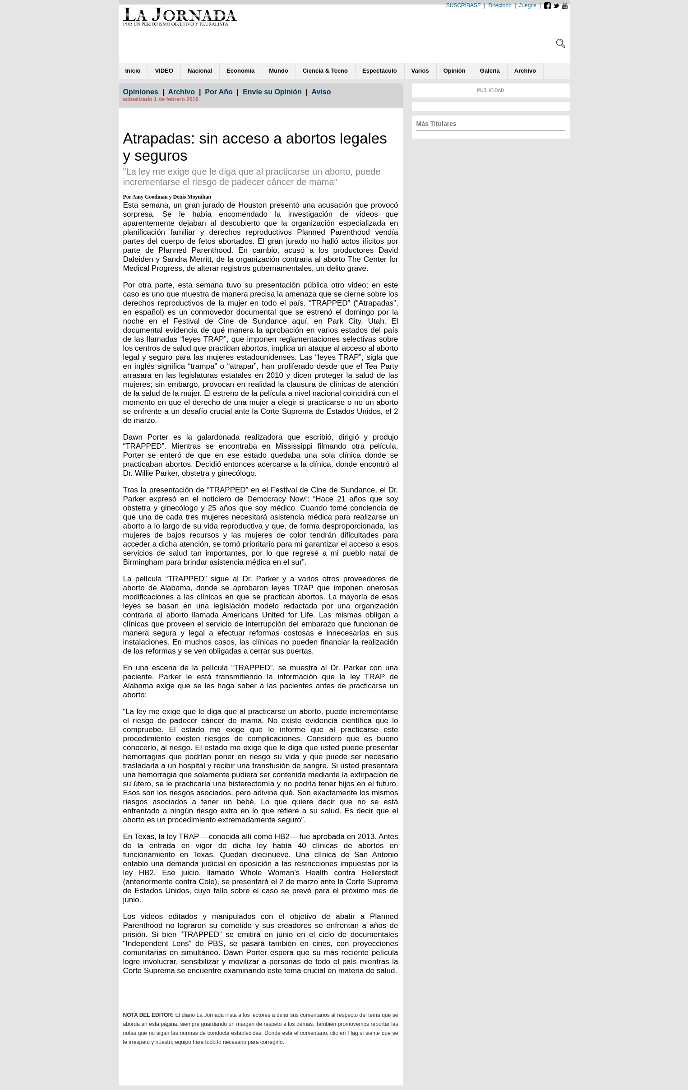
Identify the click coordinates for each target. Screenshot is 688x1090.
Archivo (181, 92)
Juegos (527, 5)
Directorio (500, 5)
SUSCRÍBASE (463, 5)
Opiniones (140, 92)
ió (454, 70)
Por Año (219, 92)
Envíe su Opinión (272, 92)
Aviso (321, 92)
